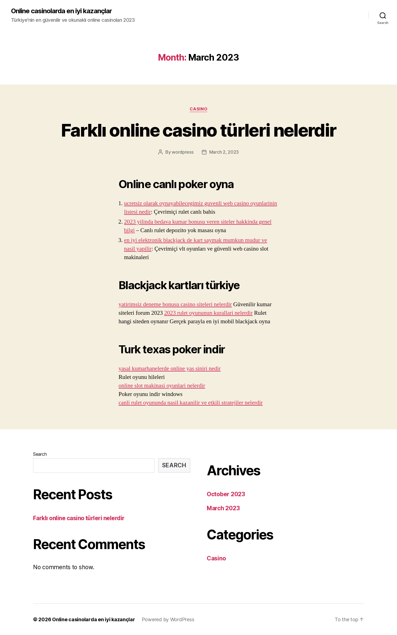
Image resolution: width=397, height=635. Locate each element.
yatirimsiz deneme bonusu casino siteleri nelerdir (175, 304)
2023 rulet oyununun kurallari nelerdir (208, 313)
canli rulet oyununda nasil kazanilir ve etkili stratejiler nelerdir (191, 402)
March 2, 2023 (224, 152)
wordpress (183, 152)
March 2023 (223, 508)
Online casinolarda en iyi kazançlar (61, 11)
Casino (198, 109)
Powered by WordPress (168, 619)
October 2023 (226, 494)
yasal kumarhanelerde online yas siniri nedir (170, 368)
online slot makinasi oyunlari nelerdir (162, 385)
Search (40, 454)
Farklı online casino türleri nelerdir (198, 130)
